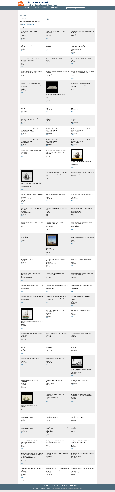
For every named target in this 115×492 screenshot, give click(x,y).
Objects (36, 8)
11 (35, 27)
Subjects (54, 8)
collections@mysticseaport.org (73, 488)
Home (27, 8)
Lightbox (24, 24)
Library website (55, 488)
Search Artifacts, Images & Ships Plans (41, 5)
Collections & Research (37, 2)
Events (45, 8)
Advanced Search (78, 8)
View (22, 39)
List (33, 24)
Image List (29, 24)
